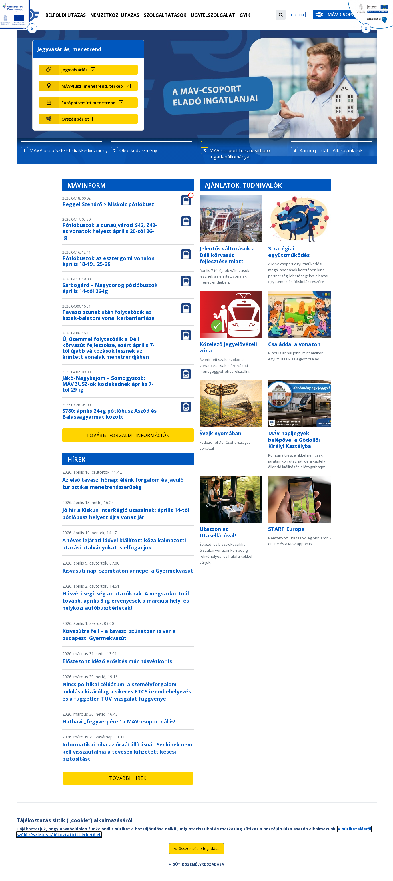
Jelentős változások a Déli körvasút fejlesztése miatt (227, 255)
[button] (281, 15)
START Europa (286, 528)
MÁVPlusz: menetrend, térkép (92, 86)
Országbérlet (75, 119)
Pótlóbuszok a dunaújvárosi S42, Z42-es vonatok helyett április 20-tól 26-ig (109, 231)
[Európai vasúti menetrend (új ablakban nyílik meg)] (98, 102)
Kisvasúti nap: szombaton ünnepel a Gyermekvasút (127, 570)
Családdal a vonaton (294, 344)
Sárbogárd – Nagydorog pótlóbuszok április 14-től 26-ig (110, 288)
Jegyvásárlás (74, 70)
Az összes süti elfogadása (197, 849)
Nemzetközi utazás (114, 15)
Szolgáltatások (165, 15)
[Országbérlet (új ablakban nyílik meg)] (98, 118)
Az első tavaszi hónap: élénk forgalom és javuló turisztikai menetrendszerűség (123, 483)
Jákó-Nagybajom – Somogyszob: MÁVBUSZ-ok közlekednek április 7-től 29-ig (107, 383)
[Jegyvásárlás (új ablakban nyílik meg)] (98, 69)
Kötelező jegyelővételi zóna (228, 347)
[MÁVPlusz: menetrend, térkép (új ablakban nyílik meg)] (98, 86)
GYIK (245, 15)
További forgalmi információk (127, 435)
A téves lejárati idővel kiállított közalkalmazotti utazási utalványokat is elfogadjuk (124, 544)
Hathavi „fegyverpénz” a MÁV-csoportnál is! (118, 721)
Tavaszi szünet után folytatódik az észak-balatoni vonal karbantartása (108, 314)
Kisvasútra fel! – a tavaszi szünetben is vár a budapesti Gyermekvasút (118, 634)
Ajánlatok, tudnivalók (243, 185)
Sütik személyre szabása (198, 864)
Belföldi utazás (65, 15)
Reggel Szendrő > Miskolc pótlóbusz (108, 204)
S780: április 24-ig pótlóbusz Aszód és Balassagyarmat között (109, 413)
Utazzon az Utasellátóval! (218, 532)
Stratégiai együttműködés (289, 251)
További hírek (127, 778)
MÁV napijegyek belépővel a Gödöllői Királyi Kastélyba (294, 439)
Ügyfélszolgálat (213, 15)
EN (301, 14)
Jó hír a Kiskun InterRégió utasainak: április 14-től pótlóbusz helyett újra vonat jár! (125, 514)
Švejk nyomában (220, 433)
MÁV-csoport (346, 14)
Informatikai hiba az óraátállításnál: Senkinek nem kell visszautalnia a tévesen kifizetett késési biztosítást (127, 751)
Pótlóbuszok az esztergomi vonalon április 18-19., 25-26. (108, 261)
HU (293, 14)
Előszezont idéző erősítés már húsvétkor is (117, 661)
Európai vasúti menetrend (88, 102)
